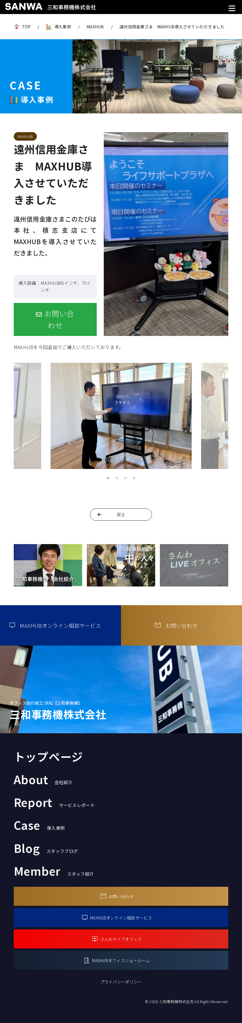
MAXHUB (95, 27)
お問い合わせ (59, 319)
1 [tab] (108, 478)
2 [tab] (117, 478)
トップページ (48, 756)
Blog (46, 848)
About (43, 779)
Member (54, 870)
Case (39, 825)
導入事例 (62, 27)
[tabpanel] (121, 418)
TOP (26, 27)
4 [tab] (134, 478)
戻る (121, 514)
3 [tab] (125, 478)
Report (54, 802)
